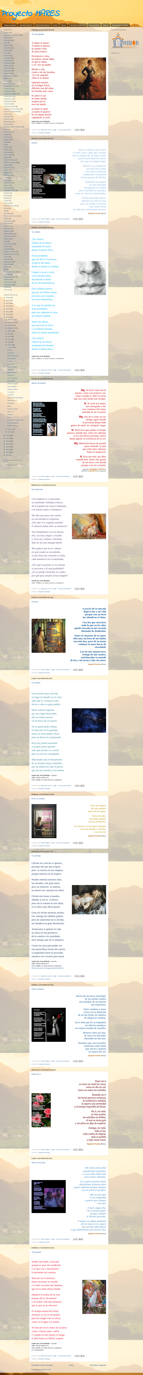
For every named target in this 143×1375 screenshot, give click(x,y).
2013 (8, 449)
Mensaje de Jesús (9, 190)
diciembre (11, 319)
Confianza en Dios (9, 106)
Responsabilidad (9, 234)
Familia (6, 142)
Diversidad (7, 124)
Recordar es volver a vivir (15, 420)
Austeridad (7, 60)
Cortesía (6, 114)
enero (10, 432)
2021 (8, 311)
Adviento (6, 37)
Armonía (6, 55)
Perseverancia (8, 221)
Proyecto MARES (29, 14)
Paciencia (7, 203)
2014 (8, 447)
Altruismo (7, 45)
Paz (5, 211)
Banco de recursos (42, 25)
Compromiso (8, 99)
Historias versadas (44, 133)
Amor (5, 53)
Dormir (34, 143)
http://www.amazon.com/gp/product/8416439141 (48, 968)
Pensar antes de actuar (11, 216)
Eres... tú (10, 411)
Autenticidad (8, 63)
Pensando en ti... (12, 400)
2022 (8, 309)
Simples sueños (12, 389)
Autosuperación (9, 76)
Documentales (94, 25)
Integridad (7, 172)
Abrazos (6, 32)
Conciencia (7, 104)
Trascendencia (8, 284)
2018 (8, 435)
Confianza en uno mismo (12, 109)
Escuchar (7, 137)
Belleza (6, 78)
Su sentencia (37, 489)
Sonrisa (6, 267)
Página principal (10, 25)
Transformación (9, 282)
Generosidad (8, 155)
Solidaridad (7, 264)
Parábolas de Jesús (10, 206)
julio (9, 333)
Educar (6, 129)
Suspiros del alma (44, 222)
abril (9, 342)
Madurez (6, 185)
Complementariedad (10, 94)
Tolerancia (7, 279)
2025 (8, 300)
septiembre (11, 328)
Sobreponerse (8, 262)
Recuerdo (10, 395)
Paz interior (7, 213)
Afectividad (7, 40)
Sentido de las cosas (10, 254)
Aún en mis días (38, 1163)
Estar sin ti (36, 1074)
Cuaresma (7, 119)
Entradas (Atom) (46, 1369)
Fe (4, 144)
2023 (8, 306)
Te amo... (10, 417)
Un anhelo (36, 683)
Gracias (9, 414)
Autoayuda (7, 65)
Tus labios (36, 232)
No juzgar (7, 195)
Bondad (6, 81)
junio (9, 336)
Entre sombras (38, 989)
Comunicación (8, 101)
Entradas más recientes (42, 1365)
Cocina (63, 25)
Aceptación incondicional (12, 35)
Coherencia (7, 88)
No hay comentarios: (65, 130)
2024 (8, 303)
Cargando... (7, 467)
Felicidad (6, 147)
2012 (8, 452)
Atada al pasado (12, 383)
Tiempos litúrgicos (9, 277)
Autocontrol (7, 68)
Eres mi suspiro (38, 799)
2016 (8, 441)
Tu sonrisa (36, 856)
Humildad (7, 165)
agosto (10, 331)
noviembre (11, 322)
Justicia (6, 178)
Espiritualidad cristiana (120, 25)
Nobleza (6, 198)
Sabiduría (7, 239)
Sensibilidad (8, 249)
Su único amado (12, 409)
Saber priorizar (8, 236)
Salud (55, 25)
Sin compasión (12, 386)
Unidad (6, 287)
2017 (8, 438)
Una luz (35, 602)
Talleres (105, 25)
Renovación (7, 228)
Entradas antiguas (98, 1365)
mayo (10, 339)
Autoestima (7, 71)
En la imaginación (13, 423)
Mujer (9, 406)
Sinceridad (7, 259)
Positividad (7, 223)
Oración (6, 200)
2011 (8, 455)
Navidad (6, 193)
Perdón (6, 218)
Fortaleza (7, 149)
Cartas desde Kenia (10, 86)
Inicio (71, 1365)
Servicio (6, 256)
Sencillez (6, 246)
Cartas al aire (8, 83)
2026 (8, 297)
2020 (8, 314)
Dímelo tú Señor (12, 425)
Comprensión (8, 96)
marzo (10, 345)
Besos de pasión (39, 383)
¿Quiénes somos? (25, 25)
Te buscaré (36, 1252)
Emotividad (7, 132)
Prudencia (7, 226)
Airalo (5, 43)
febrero (10, 429)
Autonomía (7, 73)
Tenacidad (7, 274)
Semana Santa (8, 244)
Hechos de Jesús (9, 160)
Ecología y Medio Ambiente (12, 127)
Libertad (6, 180)
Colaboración (8, 91)
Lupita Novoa (8, 183)
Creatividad (7, 116)
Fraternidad (7, 152)
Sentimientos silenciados (15, 397)
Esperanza (7, 139)
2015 (8, 444)
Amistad (6, 50)
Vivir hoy (6, 290)
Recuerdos (10, 403)
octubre (10, 325)
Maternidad (7, 188)
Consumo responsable (11, 111)
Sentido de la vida (9, 251)
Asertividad (7, 58)
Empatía (6, 134)
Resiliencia (7, 231)
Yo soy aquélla (38, 34)
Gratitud (6, 157)
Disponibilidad (8, 122)
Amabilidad (7, 48)
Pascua (6, 208)
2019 (8, 317)
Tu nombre (10, 392)
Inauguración (8, 167)
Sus (5, 269)
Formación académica (77, 25)
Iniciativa (6, 170)
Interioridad (7, 175)
